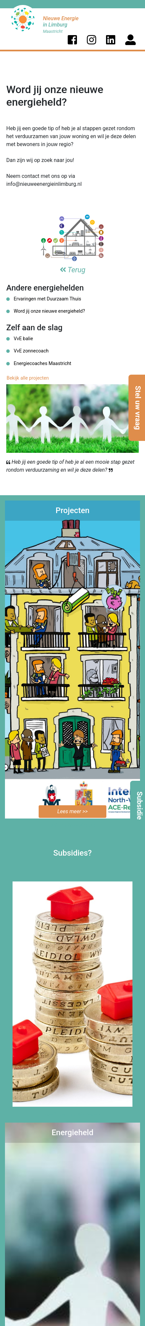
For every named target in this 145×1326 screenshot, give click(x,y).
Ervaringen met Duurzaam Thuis (43, 299)
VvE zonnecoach (27, 351)
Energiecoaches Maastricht (38, 363)
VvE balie (19, 339)
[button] (72, 39)
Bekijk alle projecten (28, 378)
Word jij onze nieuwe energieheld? (45, 311)
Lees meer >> (72, 811)
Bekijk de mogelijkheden (72, 1114)
